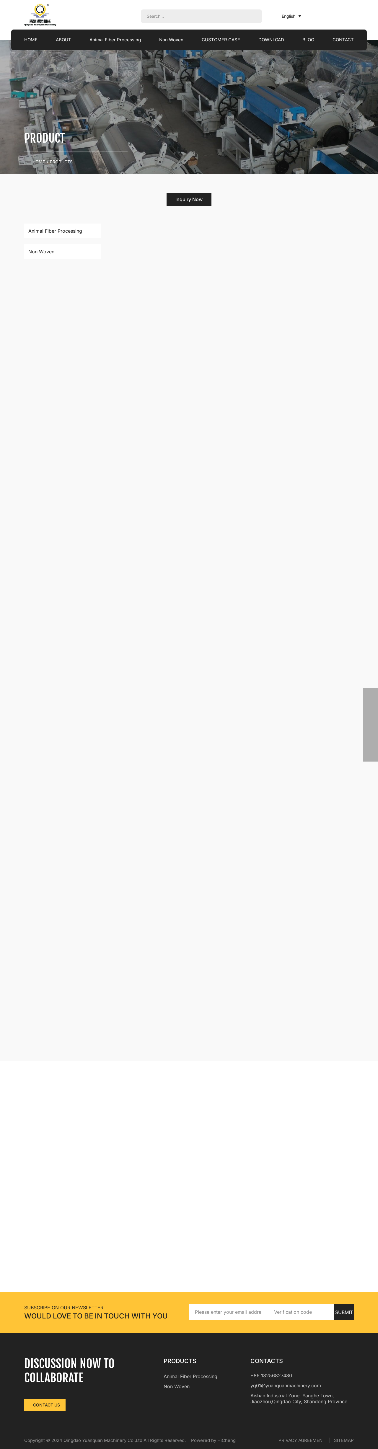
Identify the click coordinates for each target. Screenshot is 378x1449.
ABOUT (61, 40)
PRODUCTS (61, 161)
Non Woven (174, 40)
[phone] (370, 710)
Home (38, 161)
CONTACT (343, 40)
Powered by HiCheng (228, 1440)
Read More (266, 370)
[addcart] (307, 370)
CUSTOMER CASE (227, 40)
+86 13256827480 (271, 1375)
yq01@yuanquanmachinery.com (285, 1385)
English (284, 16)
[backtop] (370, 754)
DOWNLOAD (275, 40)
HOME (31, 40)
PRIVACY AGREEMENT (301, 1440)
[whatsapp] (370, 695)
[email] (370, 724)
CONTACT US (47, 1405)
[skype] (370, 739)
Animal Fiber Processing (115, 40)
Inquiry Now (189, 199)
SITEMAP (344, 1440)
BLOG (310, 40)
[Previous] (236, 1045)
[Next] (348, 1045)
